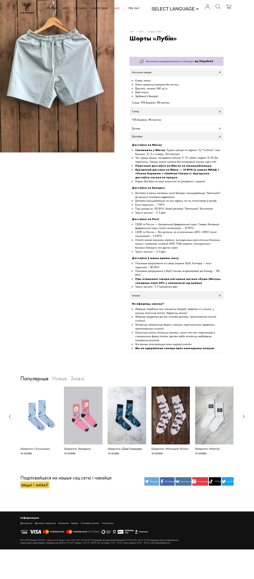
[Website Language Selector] (174, 9)
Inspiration (109, 524)
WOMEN (80, 8)
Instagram (189, 483)
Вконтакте (171, 483)
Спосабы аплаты (91, 524)
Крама (76, 524)
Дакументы (26, 524)
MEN (66, 8)
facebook (152, 483)
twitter (225, 483)
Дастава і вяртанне (46, 524)
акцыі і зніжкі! (34, 486)
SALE (117, 8)
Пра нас (134, 8)
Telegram (134, 483)
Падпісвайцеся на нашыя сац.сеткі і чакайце (66, 483)
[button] (10, 417)
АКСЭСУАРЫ (100, 8)
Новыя (52, 8)
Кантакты (64, 524)
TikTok (207, 483)
